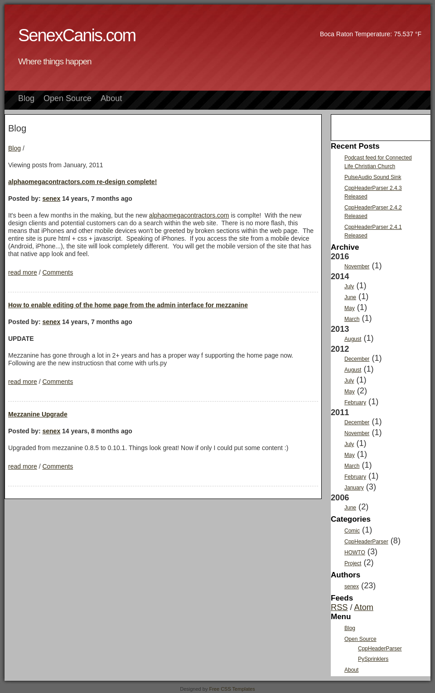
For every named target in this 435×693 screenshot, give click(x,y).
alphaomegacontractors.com (189, 215)
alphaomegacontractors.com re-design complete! (82, 181)
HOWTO (354, 552)
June (350, 297)
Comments (57, 272)
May (349, 308)
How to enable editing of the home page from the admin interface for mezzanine (128, 305)
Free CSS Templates (232, 689)
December (356, 359)
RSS (339, 607)
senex (51, 198)
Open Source (68, 98)
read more (22, 272)
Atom (363, 607)
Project (352, 563)
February (355, 402)
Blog (26, 98)
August (352, 339)
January (354, 488)
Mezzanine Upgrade (38, 414)
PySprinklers (373, 659)
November (356, 266)
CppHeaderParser (366, 541)
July (349, 286)
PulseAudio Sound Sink (372, 177)
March (351, 319)
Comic (352, 531)
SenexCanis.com (76, 35)
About (111, 98)
